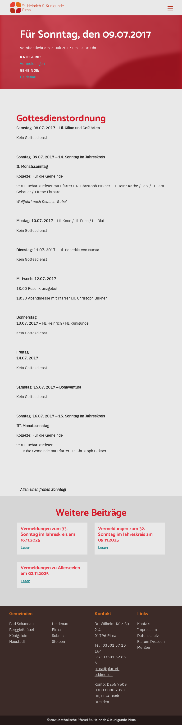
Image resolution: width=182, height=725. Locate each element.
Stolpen (58, 641)
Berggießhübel (21, 629)
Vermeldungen (32, 63)
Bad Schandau (21, 623)
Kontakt (144, 623)
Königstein (18, 635)
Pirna (56, 629)
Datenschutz (148, 635)
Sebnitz (58, 635)
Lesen (25, 548)
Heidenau (28, 76)
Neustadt (17, 641)
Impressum (147, 629)
